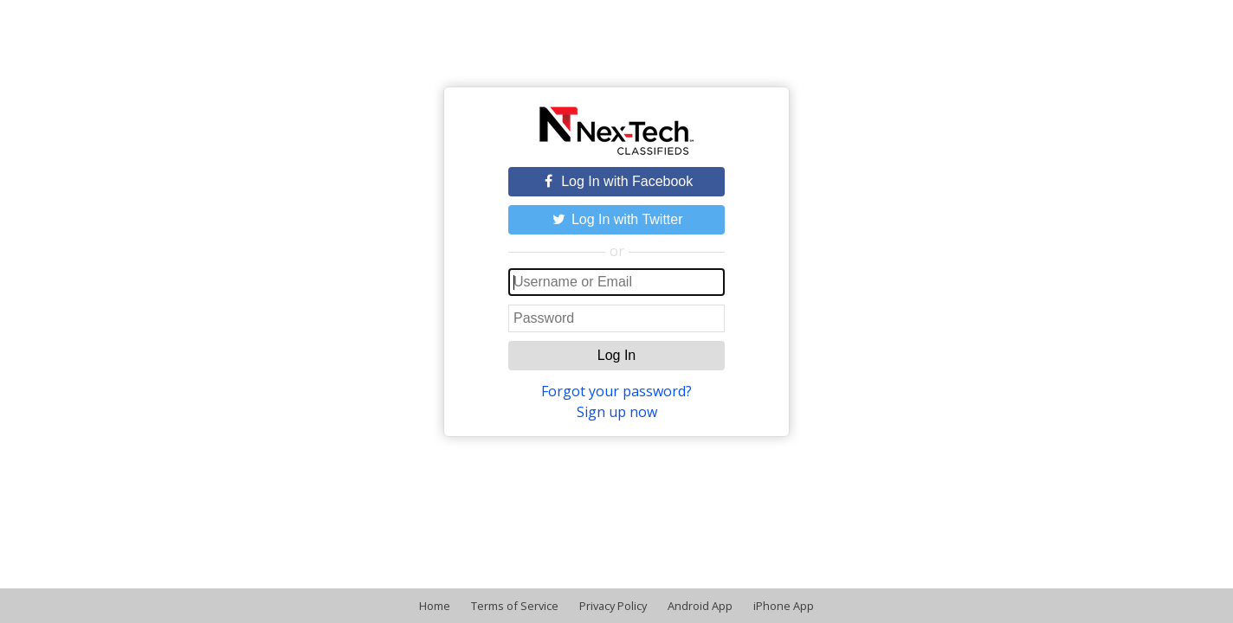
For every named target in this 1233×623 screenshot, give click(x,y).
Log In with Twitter (616, 219)
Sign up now (617, 411)
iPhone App (783, 605)
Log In (616, 355)
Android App (700, 605)
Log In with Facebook (617, 181)
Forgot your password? (616, 391)
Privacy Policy (613, 605)
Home (434, 605)
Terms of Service (514, 605)
